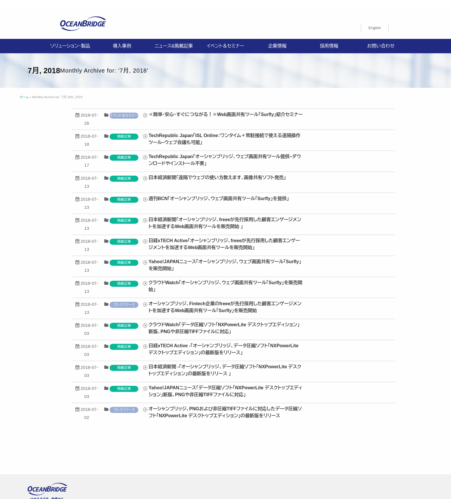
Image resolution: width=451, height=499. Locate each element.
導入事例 (122, 37)
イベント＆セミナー (225, 37)
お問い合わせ (380, 37)
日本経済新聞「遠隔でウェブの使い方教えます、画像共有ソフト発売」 (301, 168)
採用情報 (329, 37)
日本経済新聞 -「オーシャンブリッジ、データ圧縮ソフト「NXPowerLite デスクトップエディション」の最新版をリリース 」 (308, 361)
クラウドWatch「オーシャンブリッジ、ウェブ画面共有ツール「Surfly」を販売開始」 (309, 277)
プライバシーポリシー (165, 443)
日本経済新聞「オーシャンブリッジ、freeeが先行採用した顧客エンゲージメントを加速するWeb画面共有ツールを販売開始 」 (308, 214)
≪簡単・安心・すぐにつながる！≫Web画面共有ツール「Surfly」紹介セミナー (309, 105)
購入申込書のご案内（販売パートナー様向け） (243, 449)
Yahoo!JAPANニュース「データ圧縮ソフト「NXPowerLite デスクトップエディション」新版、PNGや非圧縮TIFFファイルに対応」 (309, 382)
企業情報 (277, 37)
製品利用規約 (304, 449)
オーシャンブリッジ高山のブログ (175, 456)
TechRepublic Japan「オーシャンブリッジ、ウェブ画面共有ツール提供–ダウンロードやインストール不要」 (308, 151)
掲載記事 (208, 128)
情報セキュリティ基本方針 (216, 443)
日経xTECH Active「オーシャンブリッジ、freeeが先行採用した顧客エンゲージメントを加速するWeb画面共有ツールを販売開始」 (307, 235)
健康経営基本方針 (264, 443)
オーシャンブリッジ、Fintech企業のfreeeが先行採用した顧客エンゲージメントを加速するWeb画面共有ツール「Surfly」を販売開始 (308, 298)
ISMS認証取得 (302, 443)
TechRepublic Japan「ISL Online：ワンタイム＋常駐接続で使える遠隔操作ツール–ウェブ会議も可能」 (308, 130)
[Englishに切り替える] (375, 19)
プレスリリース (208, 296)
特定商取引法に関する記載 (170, 449)
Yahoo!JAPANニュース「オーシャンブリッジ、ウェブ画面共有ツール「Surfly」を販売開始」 (308, 256)
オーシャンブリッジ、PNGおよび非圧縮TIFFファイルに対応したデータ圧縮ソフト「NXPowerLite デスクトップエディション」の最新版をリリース (308, 403)
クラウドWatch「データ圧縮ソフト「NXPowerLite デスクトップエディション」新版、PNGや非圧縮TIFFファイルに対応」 (307, 319)
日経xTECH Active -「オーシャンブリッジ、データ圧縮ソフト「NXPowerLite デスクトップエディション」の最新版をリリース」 (307, 340)
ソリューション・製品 (70, 37)
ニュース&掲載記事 (173, 37)
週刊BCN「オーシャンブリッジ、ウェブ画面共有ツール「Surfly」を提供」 (302, 189)
